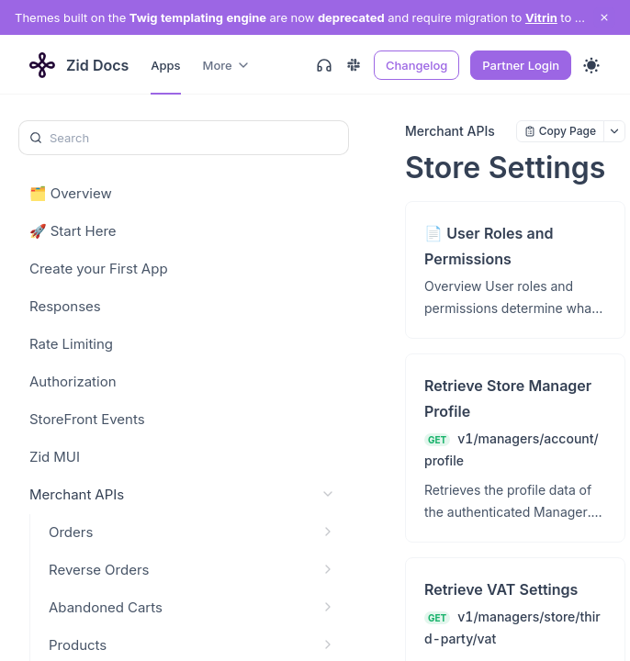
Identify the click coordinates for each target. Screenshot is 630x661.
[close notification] (604, 17)
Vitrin (541, 17)
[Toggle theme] (591, 65)
